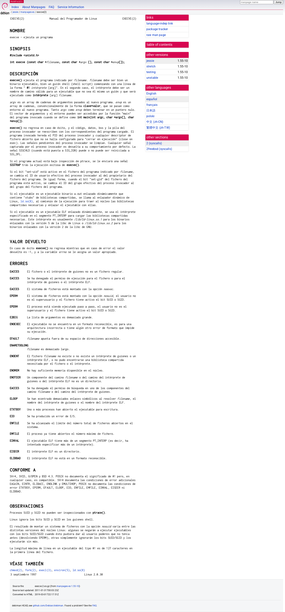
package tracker (157, 29)
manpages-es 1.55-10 (68, 586)
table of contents (160, 45)
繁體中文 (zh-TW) (158, 127)
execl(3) (45, 570)
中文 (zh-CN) (154, 122)
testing (151, 72)
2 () (154, 143)
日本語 (150, 110)
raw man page (156, 35)
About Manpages (33, 7)
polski (150, 116)
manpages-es (28, 12)
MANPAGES (17, 1)
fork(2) (30, 570)
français (151, 105)
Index (15, 7)
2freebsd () (159, 149)
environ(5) (62, 570)
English (151, 93)
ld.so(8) (27, 201)
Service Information (71, 7)
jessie (15, 12)
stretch (151, 66)
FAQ (51, 7)
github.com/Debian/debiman (48, 605)
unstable (152, 77)
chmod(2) (16, 570)
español (151, 99)
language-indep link (159, 23)
